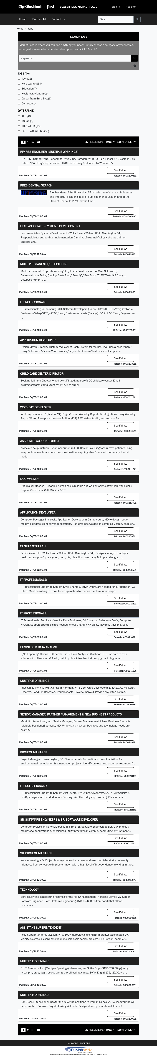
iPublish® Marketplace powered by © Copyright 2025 (78, 1049)
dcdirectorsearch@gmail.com (38, 384)
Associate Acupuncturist (39, 441)
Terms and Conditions (78, 1042)
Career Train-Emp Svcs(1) (36, 98)
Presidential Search (36, 185)
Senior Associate (33, 546)
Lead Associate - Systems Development (50, 226)
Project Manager (33, 752)
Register (131, 6)
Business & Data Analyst (38, 647)
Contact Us (58, 19)
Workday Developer (35, 407)
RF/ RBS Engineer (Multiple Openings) (49, 152)
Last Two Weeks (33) (35, 131)
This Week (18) (31, 126)
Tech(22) (27, 78)
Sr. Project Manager (36, 853)
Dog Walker (29, 479)
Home (22, 19)
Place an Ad (39, 19)
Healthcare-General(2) (34, 93)
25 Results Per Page (98, 142)
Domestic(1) (29, 103)
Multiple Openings (34, 681)
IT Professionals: (33, 580)
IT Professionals (33, 302)
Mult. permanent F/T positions (43, 264)
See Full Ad (120, 170)
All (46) (26, 116)
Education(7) (29, 88)
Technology (29, 889)
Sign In (116, 6)
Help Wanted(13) (32, 83)
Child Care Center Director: (42, 373)
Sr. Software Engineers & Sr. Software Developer (59, 819)
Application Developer (37, 340)
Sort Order (125, 142)
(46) (23, 73)
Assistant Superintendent (40, 927)
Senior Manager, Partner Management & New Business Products (71, 714)
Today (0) (27, 121)
